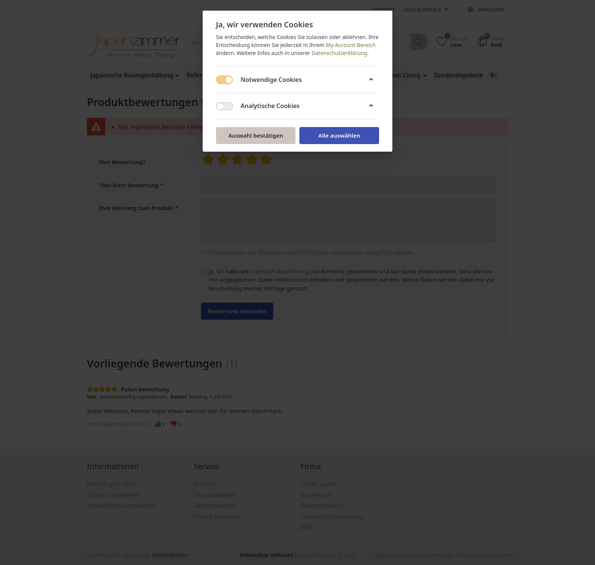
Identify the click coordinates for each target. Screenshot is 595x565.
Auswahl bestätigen (255, 135)
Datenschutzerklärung (339, 52)
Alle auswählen (339, 135)
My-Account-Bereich (351, 45)
